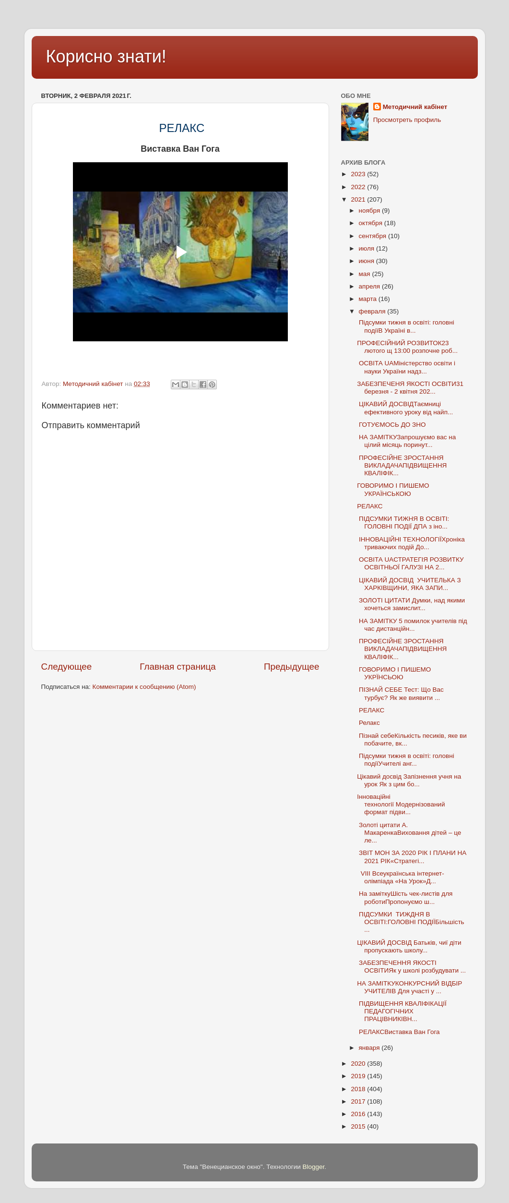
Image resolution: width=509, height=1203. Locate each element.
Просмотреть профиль (407, 119)
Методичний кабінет (415, 106)
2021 (359, 199)
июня (367, 261)
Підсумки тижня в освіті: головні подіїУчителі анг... (405, 759)
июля (367, 248)
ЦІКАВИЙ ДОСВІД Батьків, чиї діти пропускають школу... (409, 946)
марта (369, 298)
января (370, 1047)
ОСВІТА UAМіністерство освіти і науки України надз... (406, 367)
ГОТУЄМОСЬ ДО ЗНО (391, 424)
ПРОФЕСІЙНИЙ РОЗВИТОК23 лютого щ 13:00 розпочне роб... (407, 346)
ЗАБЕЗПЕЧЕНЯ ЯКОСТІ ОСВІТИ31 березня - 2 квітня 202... (410, 387)
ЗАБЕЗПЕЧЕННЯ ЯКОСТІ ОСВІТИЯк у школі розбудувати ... (411, 966)
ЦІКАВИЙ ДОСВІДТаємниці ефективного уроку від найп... (405, 407)
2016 (359, 1114)
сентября (373, 236)
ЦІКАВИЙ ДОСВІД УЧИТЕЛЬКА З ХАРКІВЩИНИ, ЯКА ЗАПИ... (409, 584)
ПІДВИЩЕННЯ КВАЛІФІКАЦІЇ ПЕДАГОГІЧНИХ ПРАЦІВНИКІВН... (401, 1011)
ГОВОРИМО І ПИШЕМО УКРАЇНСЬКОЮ (393, 489)
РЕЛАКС (370, 506)
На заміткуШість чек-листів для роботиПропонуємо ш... (404, 897)
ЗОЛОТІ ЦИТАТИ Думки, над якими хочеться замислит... (411, 604)
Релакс (368, 722)
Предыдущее (292, 667)
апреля (370, 286)
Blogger (314, 1166)
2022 (359, 187)
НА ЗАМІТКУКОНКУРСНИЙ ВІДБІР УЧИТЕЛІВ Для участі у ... (409, 987)
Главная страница (178, 667)
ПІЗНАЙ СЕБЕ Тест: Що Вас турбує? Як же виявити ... (400, 693)
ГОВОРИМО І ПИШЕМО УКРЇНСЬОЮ (394, 673)
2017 (359, 1101)
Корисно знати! (106, 56)
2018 (359, 1089)
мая (365, 273)
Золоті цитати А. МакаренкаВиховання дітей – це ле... (409, 832)
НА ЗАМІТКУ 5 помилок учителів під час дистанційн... (412, 624)
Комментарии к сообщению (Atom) (144, 686)
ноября (370, 210)
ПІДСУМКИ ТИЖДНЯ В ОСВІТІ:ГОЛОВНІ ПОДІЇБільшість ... (410, 922)
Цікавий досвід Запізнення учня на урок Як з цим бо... (409, 780)
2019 (359, 1076)
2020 (359, 1063)
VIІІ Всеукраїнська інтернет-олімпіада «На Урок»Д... (400, 877)
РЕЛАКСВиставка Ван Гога (398, 1031)
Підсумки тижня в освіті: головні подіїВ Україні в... (405, 326)
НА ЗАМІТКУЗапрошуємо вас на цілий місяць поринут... (406, 440)
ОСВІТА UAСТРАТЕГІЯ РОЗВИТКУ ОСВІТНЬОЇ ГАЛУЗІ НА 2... (410, 563)
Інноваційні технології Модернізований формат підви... (401, 804)
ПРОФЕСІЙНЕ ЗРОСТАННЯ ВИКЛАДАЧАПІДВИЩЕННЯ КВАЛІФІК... (402, 465)
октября (371, 223)
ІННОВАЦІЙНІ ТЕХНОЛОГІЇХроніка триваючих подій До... (410, 543)
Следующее (66, 667)
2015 (359, 1126)
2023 (359, 174)
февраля (373, 311)
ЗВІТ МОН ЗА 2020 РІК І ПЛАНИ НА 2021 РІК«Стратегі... (411, 856)
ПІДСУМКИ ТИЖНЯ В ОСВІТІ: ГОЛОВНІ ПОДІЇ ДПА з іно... (403, 522)
